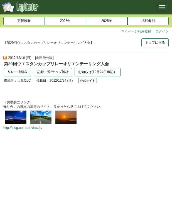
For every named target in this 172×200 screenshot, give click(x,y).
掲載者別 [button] (148, 21)
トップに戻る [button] (155, 42)
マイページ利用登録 (136, 31)
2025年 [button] (106, 21)
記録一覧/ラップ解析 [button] (52, 72)
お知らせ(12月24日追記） (97, 72)
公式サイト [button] (87, 80)
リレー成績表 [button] (18, 72)
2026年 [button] (65, 21)
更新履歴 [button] (24, 21)
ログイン (162, 31)
